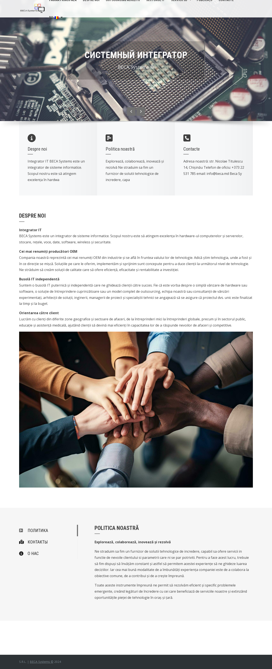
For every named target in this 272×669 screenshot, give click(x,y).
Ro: (53, 17)
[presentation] (131, 111)
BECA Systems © (41, 662)
